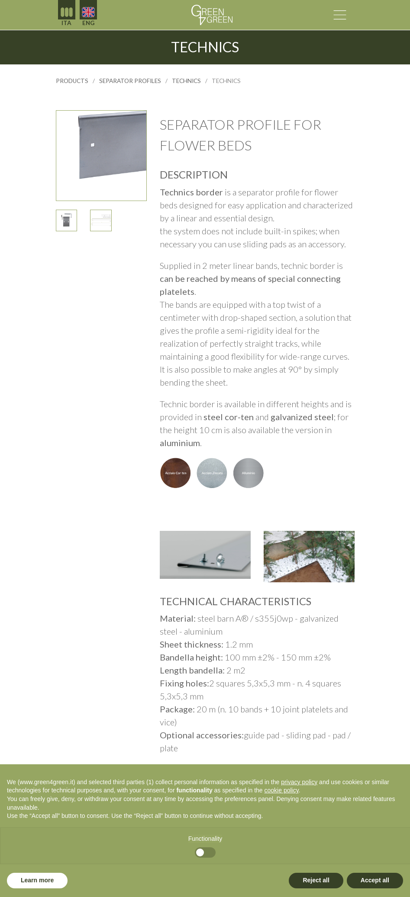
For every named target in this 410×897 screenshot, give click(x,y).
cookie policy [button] (282, 790)
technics (186, 80)
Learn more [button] (37, 880)
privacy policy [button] (299, 782)
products (72, 80)
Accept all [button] (375, 880)
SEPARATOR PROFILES (130, 80)
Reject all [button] (316, 880)
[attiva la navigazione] (340, 15)
